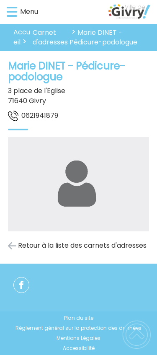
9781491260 (39, 115)
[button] (12, 12)
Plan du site (78, 317)
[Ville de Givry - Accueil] (90, 12)
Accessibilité (79, 348)
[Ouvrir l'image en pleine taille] (78, 185)
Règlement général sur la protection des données (78, 328)
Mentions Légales (78, 338)
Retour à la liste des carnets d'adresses (82, 245)
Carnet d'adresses (50, 37)
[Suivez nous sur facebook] (21, 285)
